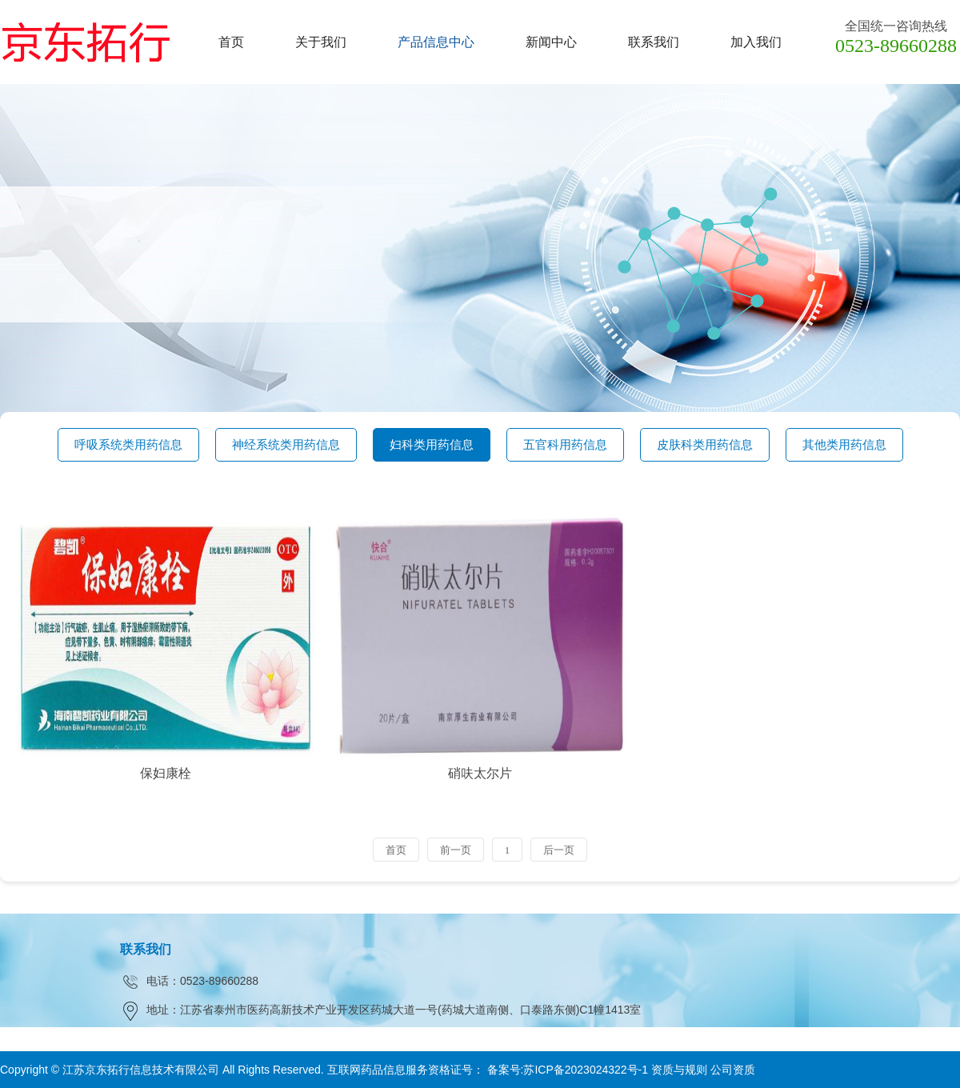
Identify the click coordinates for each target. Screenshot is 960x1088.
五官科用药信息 (565, 444)
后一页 (558, 850)
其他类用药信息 (844, 444)
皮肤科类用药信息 (705, 444)
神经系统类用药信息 (286, 444)
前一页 (455, 850)
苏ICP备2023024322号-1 (585, 1069)
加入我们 (756, 42)
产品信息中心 (436, 42)
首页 (231, 42)
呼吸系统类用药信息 (128, 444)
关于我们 (320, 42)
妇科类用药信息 (432, 444)
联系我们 (653, 42)
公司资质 (732, 1069)
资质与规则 (679, 1069)
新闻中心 (551, 42)
